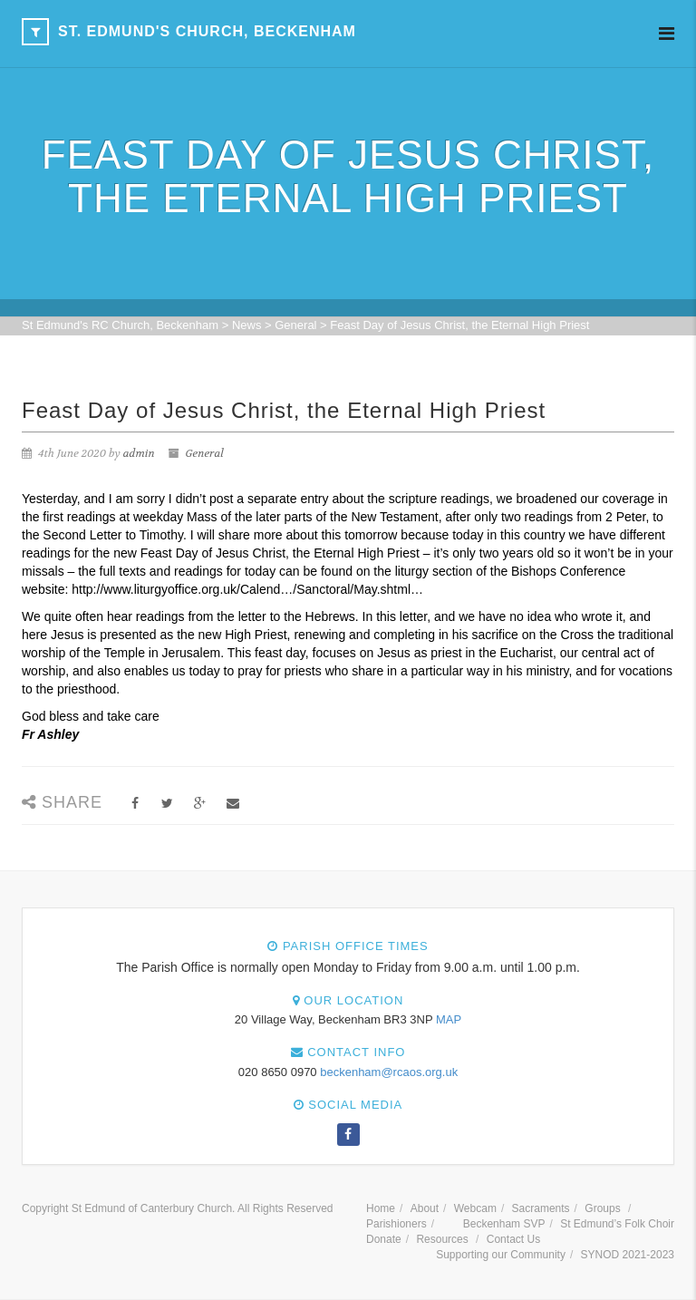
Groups (602, 1208)
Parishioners (396, 1224)
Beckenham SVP (504, 1224)
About (425, 1208)
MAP (448, 1019)
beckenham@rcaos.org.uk (389, 1072)
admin (139, 453)
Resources (442, 1239)
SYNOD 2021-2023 (627, 1254)
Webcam (475, 1208)
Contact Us (513, 1239)
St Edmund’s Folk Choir (617, 1224)
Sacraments (541, 1208)
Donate (383, 1239)
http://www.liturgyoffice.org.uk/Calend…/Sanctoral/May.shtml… (247, 589)
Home (380, 1208)
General (205, 453)
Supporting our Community (501, 1254)
